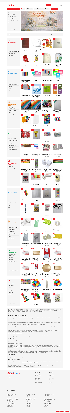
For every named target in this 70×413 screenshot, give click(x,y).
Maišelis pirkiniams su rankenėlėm (36, 229)
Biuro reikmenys (12, 12)
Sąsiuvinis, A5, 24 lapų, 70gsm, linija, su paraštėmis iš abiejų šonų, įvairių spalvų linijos (36, 95)
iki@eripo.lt (8, 396)
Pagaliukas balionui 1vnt (47, 289)
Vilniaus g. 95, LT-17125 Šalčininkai (30, 399)
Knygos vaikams (10, 82)
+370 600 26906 (46, 405)
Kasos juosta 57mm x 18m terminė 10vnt (47, 170)
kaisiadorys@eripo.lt (47, 401)
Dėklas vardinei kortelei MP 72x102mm (47, 199)
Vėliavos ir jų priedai (11, 207)
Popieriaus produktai (11, 59)
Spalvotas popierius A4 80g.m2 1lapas (25, 111)
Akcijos (23, 8)
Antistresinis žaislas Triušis (36, 154)
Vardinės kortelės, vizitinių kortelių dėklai (13, 205)
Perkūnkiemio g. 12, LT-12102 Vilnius (49, 394)
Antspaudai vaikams (11, 75)
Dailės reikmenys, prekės (13, 16)
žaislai (13, 331)
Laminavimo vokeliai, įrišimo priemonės (12, 197)
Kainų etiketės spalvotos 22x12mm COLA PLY (36, 184)
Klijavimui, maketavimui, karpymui (13, 51)
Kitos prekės (10, 263)
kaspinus (24, 351)
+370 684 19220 (28, 400)
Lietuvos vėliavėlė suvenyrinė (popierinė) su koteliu (25, 199)
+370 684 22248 (9, 400)
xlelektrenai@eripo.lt (10, 406)
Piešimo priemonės (11, 90)
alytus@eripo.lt (28, 406)
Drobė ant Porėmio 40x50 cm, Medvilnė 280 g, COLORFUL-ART (36, 125)
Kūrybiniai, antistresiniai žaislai (13, 143)
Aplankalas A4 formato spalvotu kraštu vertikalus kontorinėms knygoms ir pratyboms (26, 80)
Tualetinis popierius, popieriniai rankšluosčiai (13, 270)
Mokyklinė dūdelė (25, 154)
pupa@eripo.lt (28, 396)
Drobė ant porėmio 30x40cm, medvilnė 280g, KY (57, 111)
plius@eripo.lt (46, 396)
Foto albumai (10, 294)
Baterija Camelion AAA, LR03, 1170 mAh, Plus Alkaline (57, 170)
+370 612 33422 (46, 400)
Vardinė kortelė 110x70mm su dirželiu (57, 214)
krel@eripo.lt (27, 401)
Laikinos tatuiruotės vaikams (12, 145)
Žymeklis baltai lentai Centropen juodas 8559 (25, 214)
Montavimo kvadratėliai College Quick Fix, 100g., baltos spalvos (36, 274)
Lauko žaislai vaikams (11, 147)
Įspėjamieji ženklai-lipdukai (12, 261)
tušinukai (35, 335)
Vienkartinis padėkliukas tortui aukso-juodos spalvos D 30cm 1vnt (47, 274)
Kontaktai (22, 1)
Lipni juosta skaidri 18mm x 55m (58, 229)
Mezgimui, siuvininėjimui (12, 110)
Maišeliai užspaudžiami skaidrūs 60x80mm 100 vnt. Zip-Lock (26, 274)
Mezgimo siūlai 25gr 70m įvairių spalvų (58, 125)
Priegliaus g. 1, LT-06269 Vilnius (30, 394)
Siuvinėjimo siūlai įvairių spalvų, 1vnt (47, 111)
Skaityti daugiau (28, 411)
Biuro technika (10, 166)
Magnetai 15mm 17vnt (47, 214)
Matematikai (10, 86)
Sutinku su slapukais (62, 411)
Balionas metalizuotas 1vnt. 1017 (57, 289)
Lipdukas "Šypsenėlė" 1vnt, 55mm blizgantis (47, 95)
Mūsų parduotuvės (51, 378)
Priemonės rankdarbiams (12, 114)
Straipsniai (47, 8)
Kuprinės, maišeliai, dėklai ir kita (13, 84)
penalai (38, 335)
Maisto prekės (10, 55)
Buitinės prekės (10, 257)
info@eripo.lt (12, 382)
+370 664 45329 (28, 405)
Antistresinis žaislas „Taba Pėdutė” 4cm (58, 155)
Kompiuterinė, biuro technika (14, 20)
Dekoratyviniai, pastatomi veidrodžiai (12, 290)
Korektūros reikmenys (11, 53)
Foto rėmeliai (10, 296)
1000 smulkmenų (12, 29)
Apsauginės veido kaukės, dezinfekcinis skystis (12, 255)
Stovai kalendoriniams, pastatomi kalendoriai (13, 202)
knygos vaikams (14, 335)
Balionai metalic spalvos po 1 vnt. (36, 290)
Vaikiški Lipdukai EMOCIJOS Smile (36, 140)
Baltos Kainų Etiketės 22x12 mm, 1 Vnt (47, 184)
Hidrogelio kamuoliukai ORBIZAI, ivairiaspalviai (25, 290)
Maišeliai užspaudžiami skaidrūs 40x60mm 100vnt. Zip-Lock (26, 259)
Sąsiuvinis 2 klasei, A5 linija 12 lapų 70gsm (57, 95)
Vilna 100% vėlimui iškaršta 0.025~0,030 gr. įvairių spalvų (47, 125)
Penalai (9, 88)
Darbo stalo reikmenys (11, 47)
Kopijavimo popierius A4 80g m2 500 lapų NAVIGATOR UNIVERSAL (57, 65)
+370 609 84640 (9, 395)
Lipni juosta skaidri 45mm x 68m (36, 243)
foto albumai (26, 362)
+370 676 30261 (46, 395)
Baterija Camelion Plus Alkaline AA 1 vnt (25, 170)
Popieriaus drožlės (11, 238)
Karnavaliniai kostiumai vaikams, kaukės (13, 141)
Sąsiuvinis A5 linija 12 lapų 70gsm (58, 80)
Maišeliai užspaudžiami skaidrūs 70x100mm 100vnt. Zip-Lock (58, 259)
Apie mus (18, 1)
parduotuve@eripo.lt (10, 401)
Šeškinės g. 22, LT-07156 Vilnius (11, 394)
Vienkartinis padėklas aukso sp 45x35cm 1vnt (57, 274)
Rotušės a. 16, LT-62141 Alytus (30, 404)
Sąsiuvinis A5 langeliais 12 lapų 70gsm (36, 80)
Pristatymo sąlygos (51, 375)
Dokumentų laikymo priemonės (13, 49)
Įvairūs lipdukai (47, 140)
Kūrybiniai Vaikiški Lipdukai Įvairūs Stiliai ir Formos (58, 140)
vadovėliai (45, 335)
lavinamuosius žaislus (19, 341)
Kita (9, 80)
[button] (13, 9)
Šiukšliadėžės (10, 268)
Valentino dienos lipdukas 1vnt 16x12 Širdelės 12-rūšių (25, 140)
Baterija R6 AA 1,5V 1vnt (25, 183)
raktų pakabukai (35, 362)
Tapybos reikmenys (11, 116)
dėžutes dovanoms (11, 351)
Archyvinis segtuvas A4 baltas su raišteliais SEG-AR (47, 64)
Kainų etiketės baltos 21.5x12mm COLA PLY (58, 184)
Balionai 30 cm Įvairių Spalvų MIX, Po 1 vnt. (36, 304)
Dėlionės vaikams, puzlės (12, 136)
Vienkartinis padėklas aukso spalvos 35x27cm (36, 259)
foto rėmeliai (30, 362)
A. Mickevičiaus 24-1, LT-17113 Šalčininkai (13, 399)
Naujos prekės (30, 8)
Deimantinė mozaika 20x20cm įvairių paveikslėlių (47, 155)
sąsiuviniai (41, 335)
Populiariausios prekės (39, 8)
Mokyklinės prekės (12, 14)
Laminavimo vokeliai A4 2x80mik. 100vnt (36, 214)
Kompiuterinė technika (11, 168)
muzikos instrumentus (39, 341)
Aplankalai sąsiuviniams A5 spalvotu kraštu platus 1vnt (25, 95)
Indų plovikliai (10, 259)
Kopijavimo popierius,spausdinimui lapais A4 (36, 50)
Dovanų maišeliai (11, 231)
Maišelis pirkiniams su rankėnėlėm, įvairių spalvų (58, 244)
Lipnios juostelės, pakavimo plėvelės (12, 234)
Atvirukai (9, 287)
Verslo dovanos (10, 209)
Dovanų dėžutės (10, 225)
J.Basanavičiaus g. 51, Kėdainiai (48, 404)
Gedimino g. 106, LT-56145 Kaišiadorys (49, 399)
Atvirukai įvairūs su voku (57, 303)
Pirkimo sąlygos (51, 374)
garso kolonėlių (46, 346)
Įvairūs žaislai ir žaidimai (12, 138)
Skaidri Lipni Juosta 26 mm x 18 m (47, 244)
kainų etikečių (52, 346)
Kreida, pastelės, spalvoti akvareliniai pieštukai (12, 108)
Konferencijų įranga (13, 22)
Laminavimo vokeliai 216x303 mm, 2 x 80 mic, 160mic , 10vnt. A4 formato (36, 200)
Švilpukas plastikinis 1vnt (25, 303)
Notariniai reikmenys (11, 57)
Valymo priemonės (12, 27)
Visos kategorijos (12, 92)
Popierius (9, 112)
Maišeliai (9, 236)
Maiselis (25, 229)
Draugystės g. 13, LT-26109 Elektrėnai (12, 404)
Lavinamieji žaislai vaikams (12, 149)
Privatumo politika (51, 379)
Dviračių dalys (10, 292)
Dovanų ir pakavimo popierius (13, 227)
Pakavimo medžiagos (13, 222)
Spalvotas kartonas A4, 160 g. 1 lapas (36, 111)
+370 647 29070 (28, 1)
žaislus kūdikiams (33, 341)
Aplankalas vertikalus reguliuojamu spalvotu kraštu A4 (47, 80)
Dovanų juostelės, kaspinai (12, 229)
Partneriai (14, 1)
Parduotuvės (9, 1)
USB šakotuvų (42, 346)
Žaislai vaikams (12, 18)
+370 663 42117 (9, 405)
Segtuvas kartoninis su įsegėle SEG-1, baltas (57, 49)
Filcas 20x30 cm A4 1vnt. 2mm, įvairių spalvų (25, 125)
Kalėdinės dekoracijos (11, 301)
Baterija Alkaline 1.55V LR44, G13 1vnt (36, 170)
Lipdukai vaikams (11, 151)
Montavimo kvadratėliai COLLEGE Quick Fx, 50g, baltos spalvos (47, 259)
